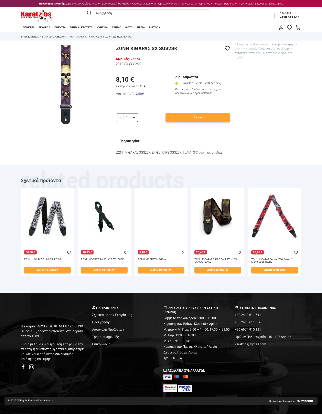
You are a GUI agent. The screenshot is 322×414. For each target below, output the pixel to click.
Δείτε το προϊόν (47, 270)
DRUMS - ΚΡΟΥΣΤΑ (81, 27)
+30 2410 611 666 (248, 322)
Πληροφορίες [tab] (129, 141)
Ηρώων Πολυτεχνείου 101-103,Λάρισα (263, 337)
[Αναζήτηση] (89, 13)
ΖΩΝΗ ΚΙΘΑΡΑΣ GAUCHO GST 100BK (102, 259)
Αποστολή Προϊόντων (108, 329)
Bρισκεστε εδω (30, 36)
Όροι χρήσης (101, 322)
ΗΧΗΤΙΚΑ (102, 27)
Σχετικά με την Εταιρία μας (112, 315)
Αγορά (198, 117)
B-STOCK (154, 27)
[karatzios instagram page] (31, 368)
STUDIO (116, 27)
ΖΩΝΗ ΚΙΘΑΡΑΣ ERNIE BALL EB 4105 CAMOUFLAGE (215, 260)
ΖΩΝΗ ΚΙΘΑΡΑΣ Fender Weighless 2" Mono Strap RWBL (272, 260)
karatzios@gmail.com (250, 344)
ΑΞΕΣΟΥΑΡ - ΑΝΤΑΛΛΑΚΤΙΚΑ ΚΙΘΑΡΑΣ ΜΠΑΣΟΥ (82, 36)
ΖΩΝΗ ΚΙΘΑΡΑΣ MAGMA (152, 259)
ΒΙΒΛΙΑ (141, 27)
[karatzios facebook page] (25, 368)
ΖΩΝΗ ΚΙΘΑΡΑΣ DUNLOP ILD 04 (42, 259)
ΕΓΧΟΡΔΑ (44, 27)
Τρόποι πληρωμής (105, 337)
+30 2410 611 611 (248, 315)
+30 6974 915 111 (248, 329)
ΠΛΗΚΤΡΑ (29, 27)
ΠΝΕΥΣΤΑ (60, 27)
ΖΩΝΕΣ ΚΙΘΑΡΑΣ (121, 36)
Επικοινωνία (101, 344)
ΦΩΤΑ (128, 27)
